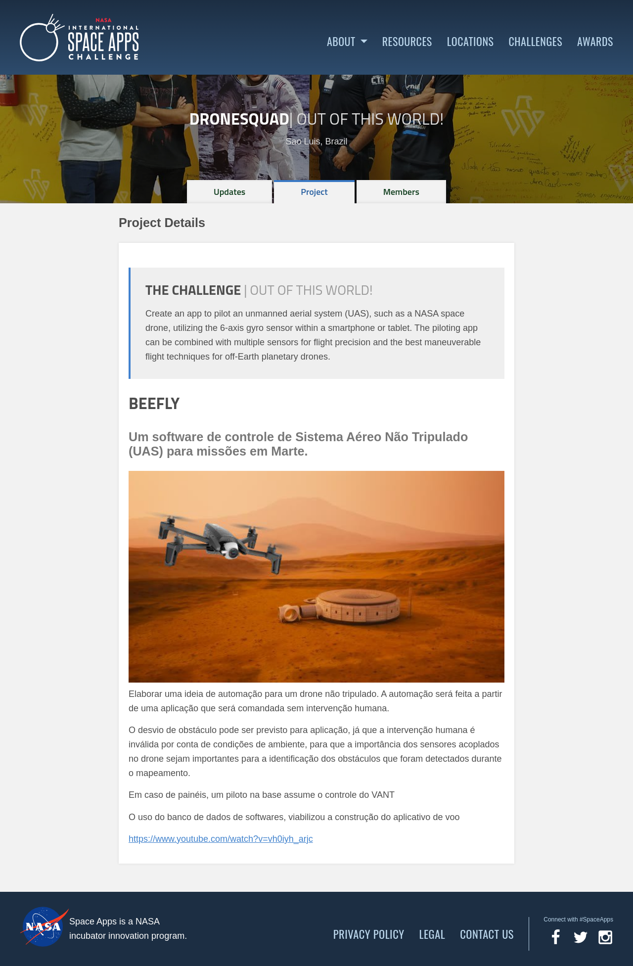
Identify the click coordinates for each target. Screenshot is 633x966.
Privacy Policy (369, 933)
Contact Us (487, 933)
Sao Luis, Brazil (316, 141)
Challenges (535, 41)
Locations (470, 41)
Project (314, 191)
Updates (229, 191)
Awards (595, 41)
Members (401, 191)
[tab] (229, 191)
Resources (407, 41)
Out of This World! (370, 118)
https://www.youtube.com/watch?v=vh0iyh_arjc (221, 839)
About (341, 41)
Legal (432, 933)
